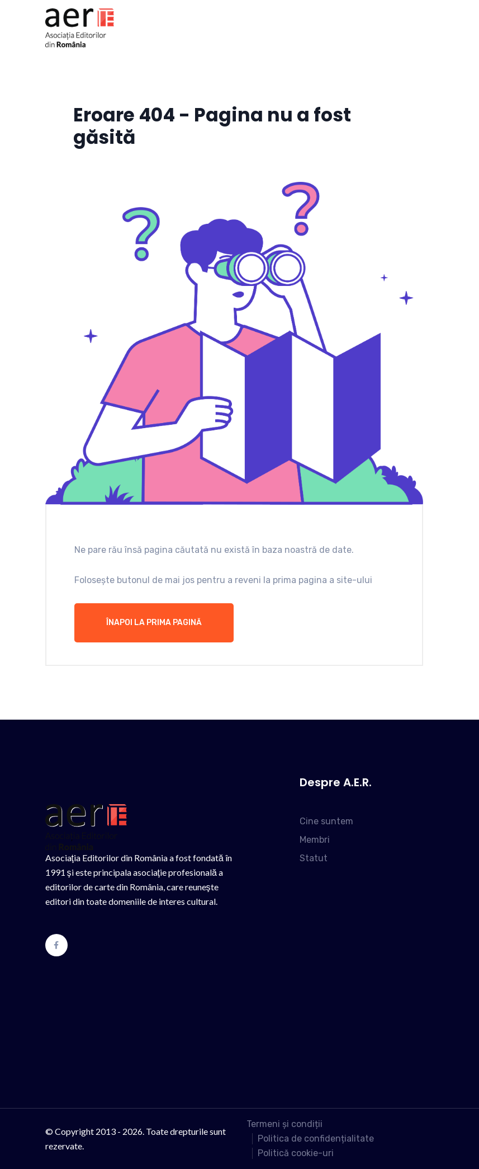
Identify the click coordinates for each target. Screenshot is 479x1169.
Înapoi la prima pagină (154, 622)
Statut (314, 858)
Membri (315, 839)
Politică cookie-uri (296, 1153)
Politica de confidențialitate (316, 1138)
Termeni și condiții (284, 1124)
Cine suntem (326, 821)
